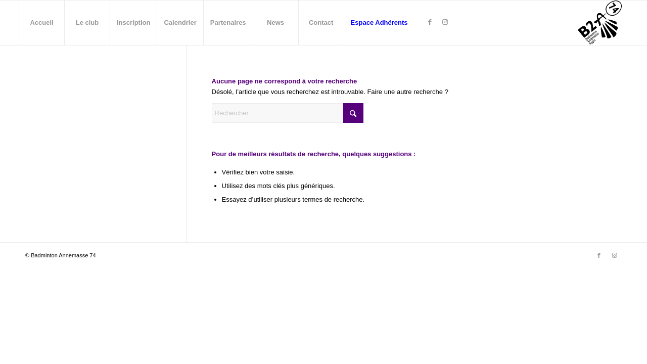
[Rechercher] (287, 113)
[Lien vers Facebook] (430, 22)
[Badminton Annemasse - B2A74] (600, 23)
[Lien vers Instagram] (445, 22)
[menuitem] (41, 23)
